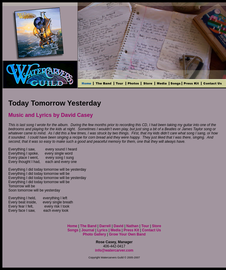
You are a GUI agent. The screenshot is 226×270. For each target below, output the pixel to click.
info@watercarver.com (114, 250)
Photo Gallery (94, 234)
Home (72, 226)
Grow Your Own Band (127, 234)
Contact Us (151, 230)
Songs (72, 230)
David (119, 226)
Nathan (133, 226)
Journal (87, 230)
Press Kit (131, 230)
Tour (145, 226)
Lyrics (102, 230)
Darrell (105, 226)
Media (116, 230)
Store (156, 226)
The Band (88, 226)
